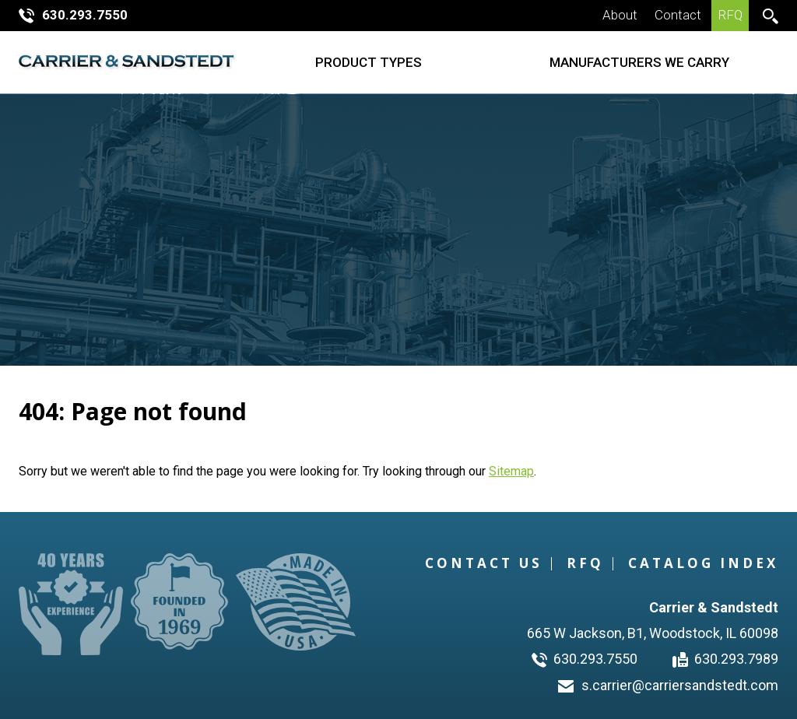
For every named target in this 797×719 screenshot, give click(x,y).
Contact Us (483, 563)
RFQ (730, 15)
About (619, 15)
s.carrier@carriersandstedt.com (668, 685)
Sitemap (511, 471)
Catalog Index (703, 563)
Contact (678, 15)
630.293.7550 (73, 15)
